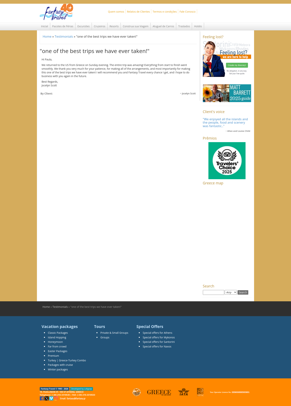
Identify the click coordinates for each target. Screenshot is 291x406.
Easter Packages (57, 351)
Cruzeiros (99, 26)
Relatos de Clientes (138, 11)
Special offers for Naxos (157, 346)
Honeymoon (55, 342)
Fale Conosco (187, 11)
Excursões (83, 26)
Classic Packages (58, 332)
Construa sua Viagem (135, 26)
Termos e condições (165, 11)
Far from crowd (57, 346)
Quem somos (116, 11)
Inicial (44, 26)
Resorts (114, 26)
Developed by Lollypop (81, 388)
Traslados (184, 26)
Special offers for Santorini (159, 342)
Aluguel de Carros (163, 26)
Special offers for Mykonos (159, 337)
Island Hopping (57, 337)
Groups (104, 337)
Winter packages (58, 369)
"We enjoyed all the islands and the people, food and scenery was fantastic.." (225, 122)
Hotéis (198, 26)
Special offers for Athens (157, 332)
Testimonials (64, 36)
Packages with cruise (60, 365)
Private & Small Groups (114, 332)
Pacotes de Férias (62, 26)
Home (47, 36)
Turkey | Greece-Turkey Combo (67, 360)
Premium (53, 355)
